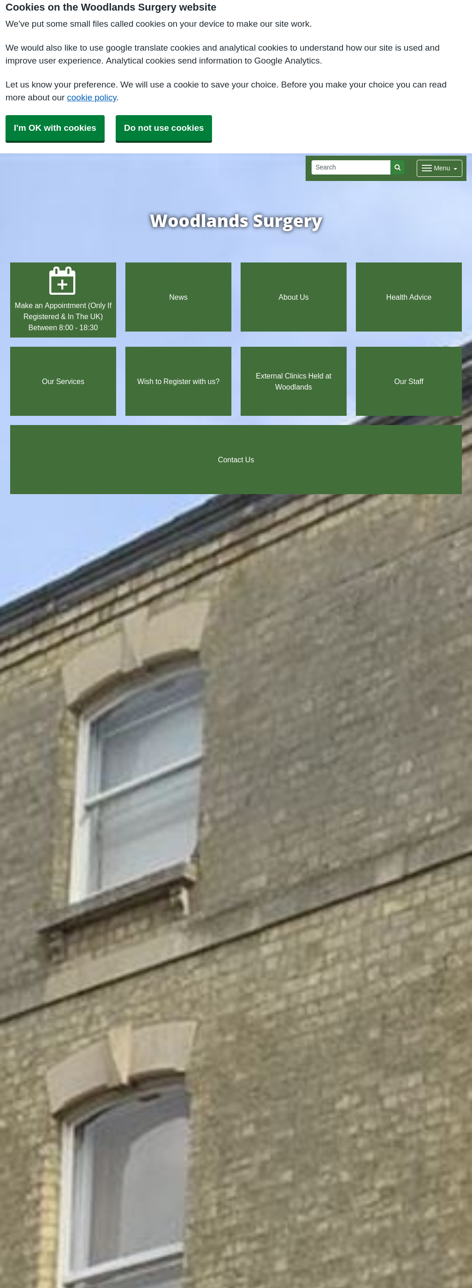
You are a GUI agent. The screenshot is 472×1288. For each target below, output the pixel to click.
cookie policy (91, 97)
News (178, 297)
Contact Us (236, 459)
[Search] (351, 167)
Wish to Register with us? (178, 381)
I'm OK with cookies (55, 127)
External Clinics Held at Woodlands (293, 381)
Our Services (63, 381)
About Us (293, 297)
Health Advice (408, 297)
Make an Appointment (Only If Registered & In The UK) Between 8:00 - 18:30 (63, 299)
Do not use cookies (164, 127)
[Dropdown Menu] (439, 168)
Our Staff (408, 381)
